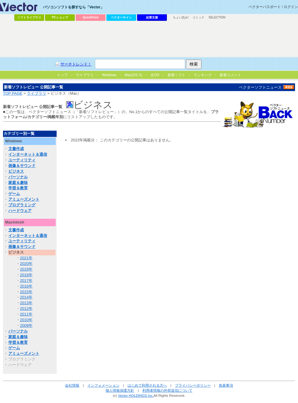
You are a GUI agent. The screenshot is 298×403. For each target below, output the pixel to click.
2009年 (26, 325)
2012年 (26, 308)
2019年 (26, 269)
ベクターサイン (121, 17)
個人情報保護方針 (119, 390)
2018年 (26, 275)
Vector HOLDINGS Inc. (136, 395)
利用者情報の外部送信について (167, 390)
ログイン (291, 7)
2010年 (26, 320)
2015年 (26, 292)
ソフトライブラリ (29, 17)
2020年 (26, 263)
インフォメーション (103, 385)
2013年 (26, 303)
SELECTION (217, 17)
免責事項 (226, 385)
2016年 (26, 286)
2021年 (26, 258)
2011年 (26, 314)
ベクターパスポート (265, 7)
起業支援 (152, 17)
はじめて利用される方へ (147, 385)
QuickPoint (91, 17)
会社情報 (72, 385)
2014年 (26, 297)
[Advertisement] (127, 67)
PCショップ (60, 17)
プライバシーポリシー (193, 385)
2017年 (26, 280)
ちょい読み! (181, 17)
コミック (198, 17)
